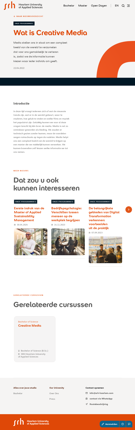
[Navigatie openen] (128, 5)
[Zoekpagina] (123, 5)
